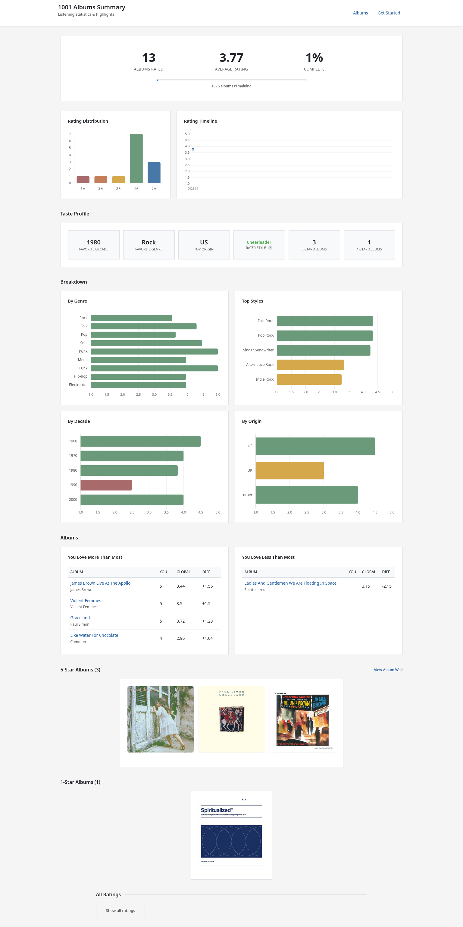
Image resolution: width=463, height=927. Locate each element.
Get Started (389, 13)
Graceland (80, 618)
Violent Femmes (85, 600)
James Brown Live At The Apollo (100, 583)
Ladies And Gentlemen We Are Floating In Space (291, 583)
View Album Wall (388, 669)
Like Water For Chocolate (94, 635)
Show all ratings (120, 910)
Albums (360, 13)
